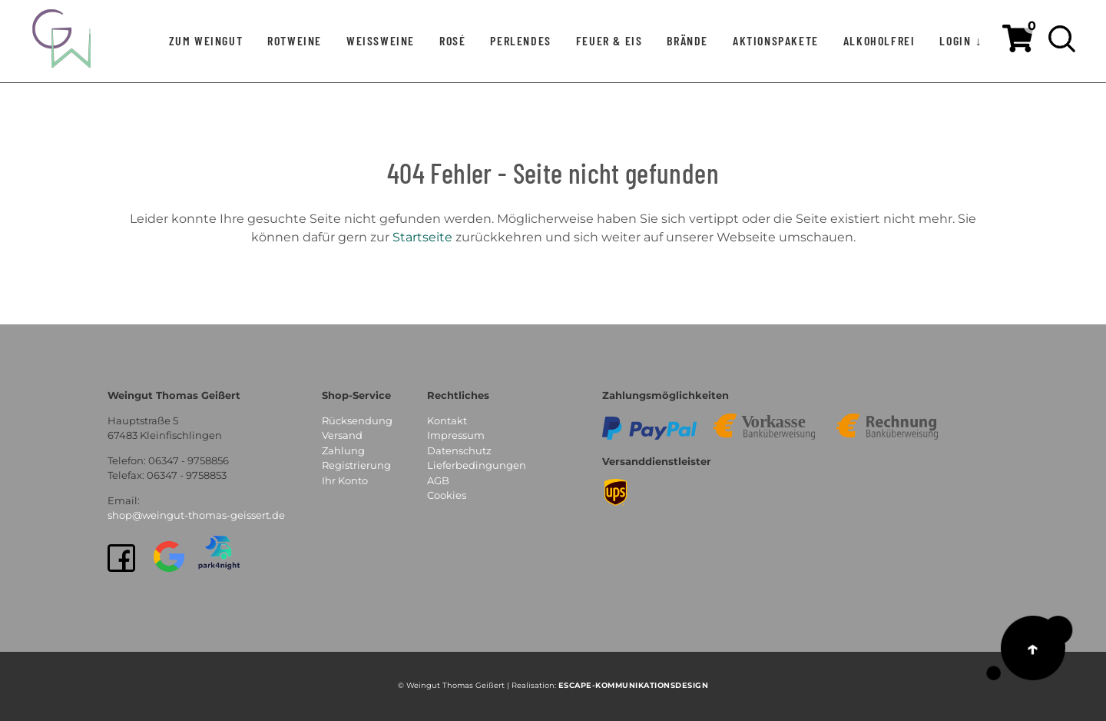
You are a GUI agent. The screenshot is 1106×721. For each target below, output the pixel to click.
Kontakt (447, 420)
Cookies (446, 495)
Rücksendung (357, 420)
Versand (342, 435)
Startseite (422, 237)
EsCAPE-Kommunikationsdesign (633, 685)
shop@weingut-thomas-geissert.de (196, 515)
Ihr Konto (345, 480)
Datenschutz (459, 450)
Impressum (456, 435)
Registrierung (356, 465)
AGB (438, 480)
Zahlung (343, 450)
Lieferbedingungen (476, 465)
